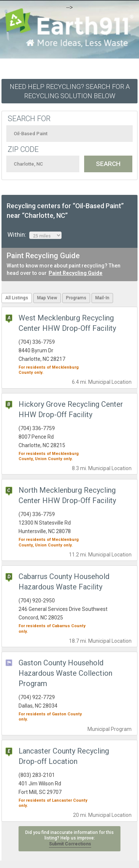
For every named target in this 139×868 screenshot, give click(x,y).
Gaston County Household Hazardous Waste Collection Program (65, 673)
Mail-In (102, 297)
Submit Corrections (70, 844)
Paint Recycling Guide (75, 273)
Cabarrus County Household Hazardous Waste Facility (64, 581)
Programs (76, 297)
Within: (34, 235)
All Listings (16, 297)
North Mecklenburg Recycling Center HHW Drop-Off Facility (67, 495)
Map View (47, 297)
